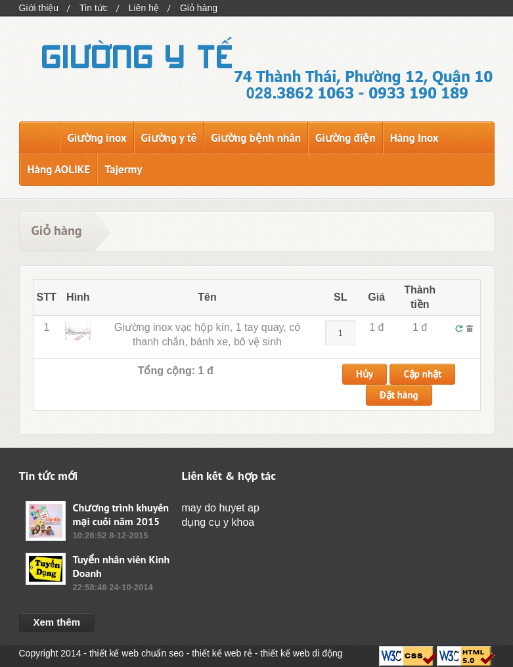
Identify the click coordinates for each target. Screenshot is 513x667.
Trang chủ (40, 138)
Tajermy (123, 169)
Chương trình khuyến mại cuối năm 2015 (121, 514)
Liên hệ (144, 8)
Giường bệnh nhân (256, 138)
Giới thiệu (39, 8)
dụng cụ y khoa (218, 522)
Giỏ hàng (198, 8)
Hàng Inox (414, 138)
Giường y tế (169, 138)
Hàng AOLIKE (59, 169)
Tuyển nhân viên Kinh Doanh (121, 566)
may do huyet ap (220, 507)
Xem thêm (57, 622)
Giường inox (97, 138)
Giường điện (345, 138)
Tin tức (93, 8)
